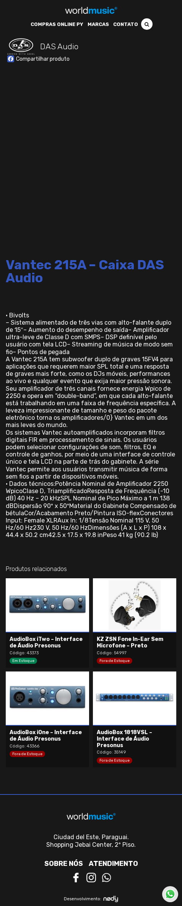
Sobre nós (63, 863)
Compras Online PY (57, 24)
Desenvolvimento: (91, 899)
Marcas (98, 24)
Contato (125, 24)
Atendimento (113, 863)
